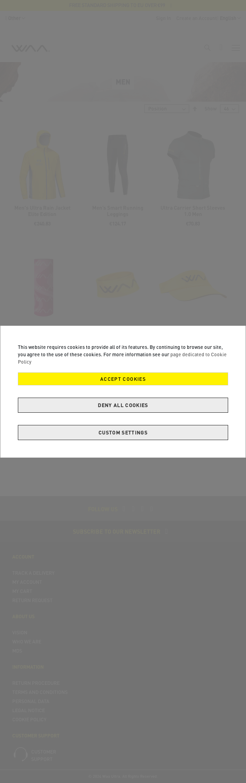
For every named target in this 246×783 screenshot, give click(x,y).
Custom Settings (123, 433)
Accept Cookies (123, 379)
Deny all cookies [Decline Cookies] (123, 405)
